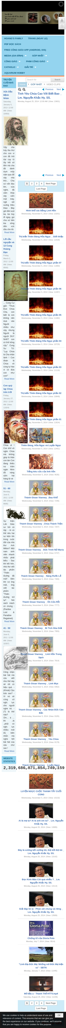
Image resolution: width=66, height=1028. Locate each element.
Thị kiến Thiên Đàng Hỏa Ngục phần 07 (41, 262)
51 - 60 (6, 488)
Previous (49, 89)
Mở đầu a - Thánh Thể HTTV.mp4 (41, 993)
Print (19, 175)
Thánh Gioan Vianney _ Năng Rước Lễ (41, 576)
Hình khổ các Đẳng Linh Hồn (41, 210)
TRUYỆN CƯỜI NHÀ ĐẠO (8, 83)
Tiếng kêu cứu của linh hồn (41, 471)
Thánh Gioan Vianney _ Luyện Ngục (41, 765)
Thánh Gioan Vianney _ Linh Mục (41, 683)
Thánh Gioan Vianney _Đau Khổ (41, 497)
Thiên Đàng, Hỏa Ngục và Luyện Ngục (41, 445)
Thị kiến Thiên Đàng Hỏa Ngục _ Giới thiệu (41, 236)
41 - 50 (6, 628)
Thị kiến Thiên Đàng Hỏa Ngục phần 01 (41, 419)
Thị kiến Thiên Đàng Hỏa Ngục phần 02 (41, 393)
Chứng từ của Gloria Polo (41, 938)
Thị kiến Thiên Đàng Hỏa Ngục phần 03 (41, 367)
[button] (16, 55)
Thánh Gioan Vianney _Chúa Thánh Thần (41, 523)
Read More (9, 232)
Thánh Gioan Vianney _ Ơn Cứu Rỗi (41, 602)
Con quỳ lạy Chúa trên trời (8, 388)
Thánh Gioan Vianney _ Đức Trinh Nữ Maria (41, 549)
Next (59, 89)
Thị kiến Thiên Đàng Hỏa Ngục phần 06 (41, 288)
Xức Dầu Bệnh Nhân (7, 94)
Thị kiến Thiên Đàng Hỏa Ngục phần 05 (41, 315)
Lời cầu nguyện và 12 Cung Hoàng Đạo (8, 246)
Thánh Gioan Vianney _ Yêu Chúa (41, 739)
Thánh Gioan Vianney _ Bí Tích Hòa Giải (41, 628)
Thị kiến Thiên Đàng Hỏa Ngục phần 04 (41, 341)
